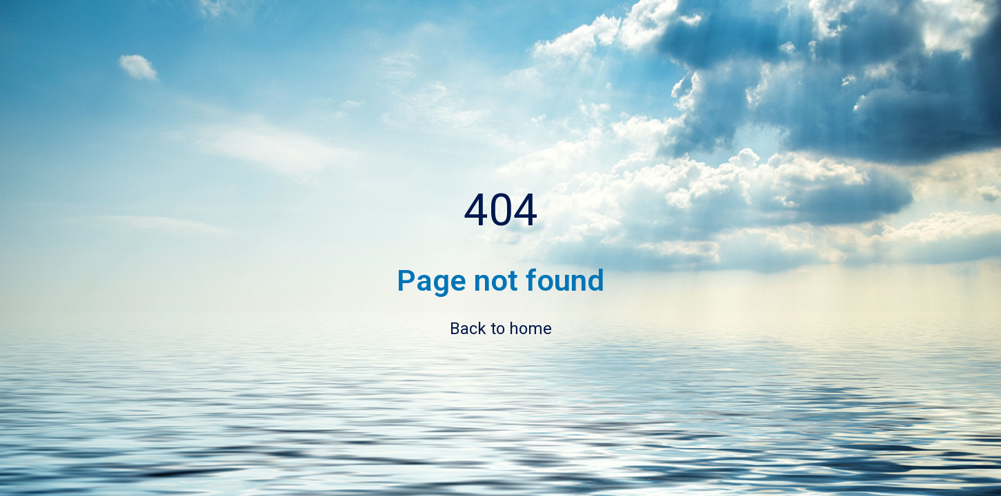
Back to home (501, 328)
